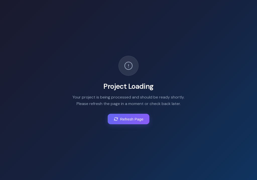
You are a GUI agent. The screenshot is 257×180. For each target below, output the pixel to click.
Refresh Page (129, 119)
